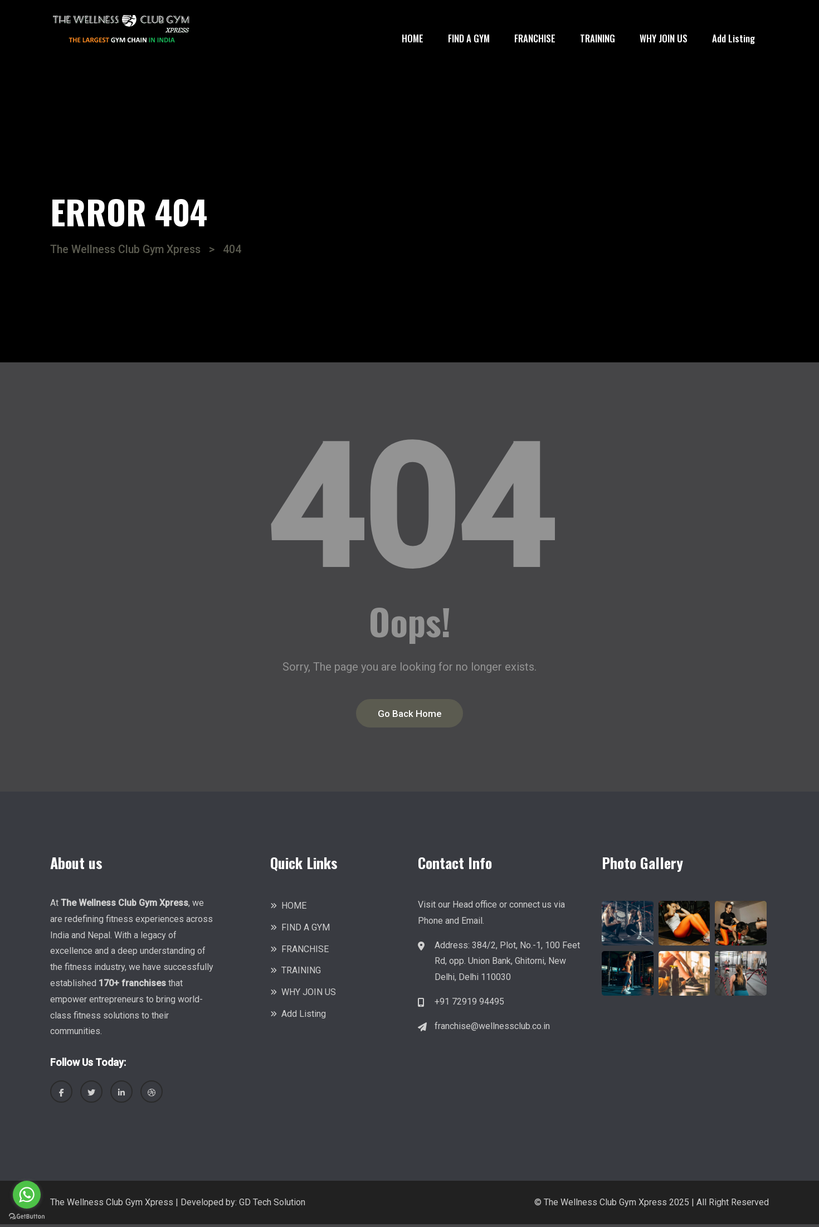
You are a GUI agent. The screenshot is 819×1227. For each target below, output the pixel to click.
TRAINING (597, 38)
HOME (412, 38)
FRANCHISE (534, 38)
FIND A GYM (469, 38)
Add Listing (733, 38)
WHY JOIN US (664, 38)
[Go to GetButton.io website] (27, 1216)
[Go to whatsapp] (27, 1195)
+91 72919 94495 (469, 1003)
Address (451, 947)
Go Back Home (410, 715)
